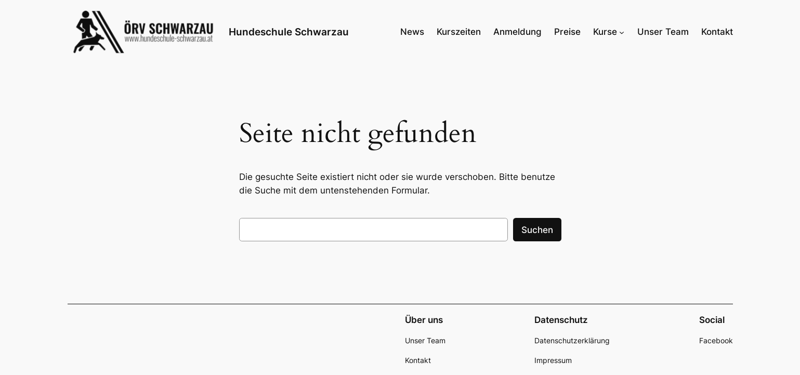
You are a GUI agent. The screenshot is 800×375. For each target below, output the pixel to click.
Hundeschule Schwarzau (289, 31)
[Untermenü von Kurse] (621, 31)
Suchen (537, 230)
